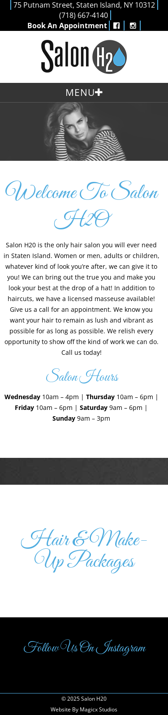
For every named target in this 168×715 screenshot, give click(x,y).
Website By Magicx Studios (84, 709)
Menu (80, 92)
